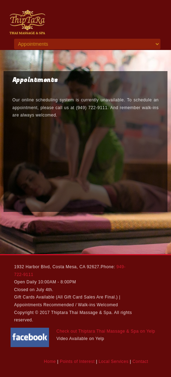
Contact (140, 361)
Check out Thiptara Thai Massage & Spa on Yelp (105, 331)
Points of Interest (77, 361)
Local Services (114, 361)
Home (50, 361)
